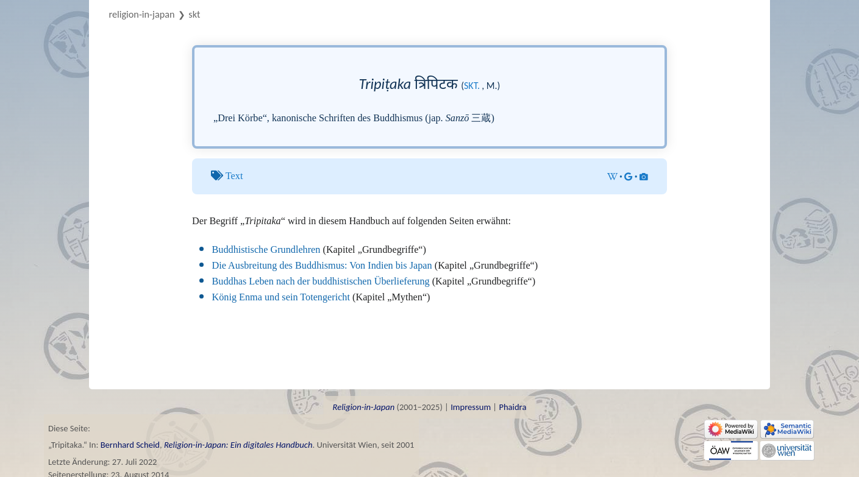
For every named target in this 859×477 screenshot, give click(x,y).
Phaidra (512, 406)
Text (234, 176)
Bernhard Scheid (130, 444)
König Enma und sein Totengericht (281, 297)
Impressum (471, 406)
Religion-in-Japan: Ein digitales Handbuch (238, 444)
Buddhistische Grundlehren (266, 249)
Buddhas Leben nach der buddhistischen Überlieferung (321, 281)
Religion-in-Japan (142, 14)
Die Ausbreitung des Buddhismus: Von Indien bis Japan (322, 265)
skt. (472, 85)
